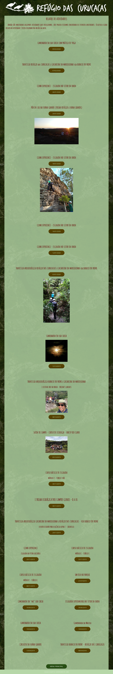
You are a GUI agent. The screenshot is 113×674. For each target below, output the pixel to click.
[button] (56, 49)
